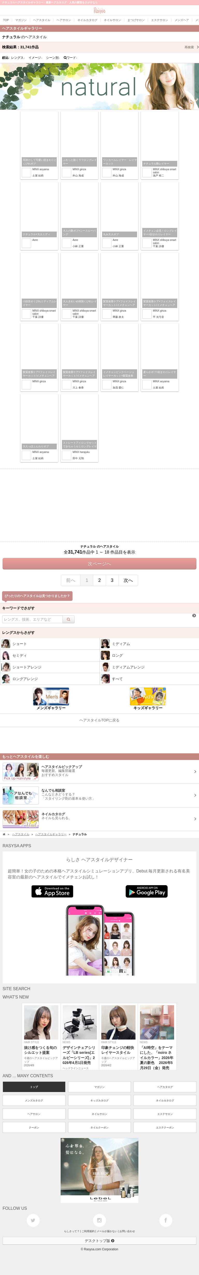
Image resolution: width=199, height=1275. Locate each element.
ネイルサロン (99, 1114)
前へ (70, 580)
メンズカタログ (34, 1100)
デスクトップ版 (99, 1241)
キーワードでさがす (18, 608)
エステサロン (165, 1114)
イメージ (35, 58)
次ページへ (99, 563)
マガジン (99, 1087)
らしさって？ (72, 1231)
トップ (34, 1087)
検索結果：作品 (100, 47)
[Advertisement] (99, 505)
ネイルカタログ (165, 1100)
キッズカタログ (99, 1100)
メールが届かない (107, 1231)
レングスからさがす (18, 632)
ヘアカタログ (165, 1087)
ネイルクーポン (99, 1127)
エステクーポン (165, 1127)
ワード (70, 58)
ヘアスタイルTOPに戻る (100, 720)
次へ (128, 580)
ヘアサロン (33, 1114)
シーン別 (53, 58)
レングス (18, 58)
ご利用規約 (88, 1231)
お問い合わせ (127, 1231)
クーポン (34, 1127)
